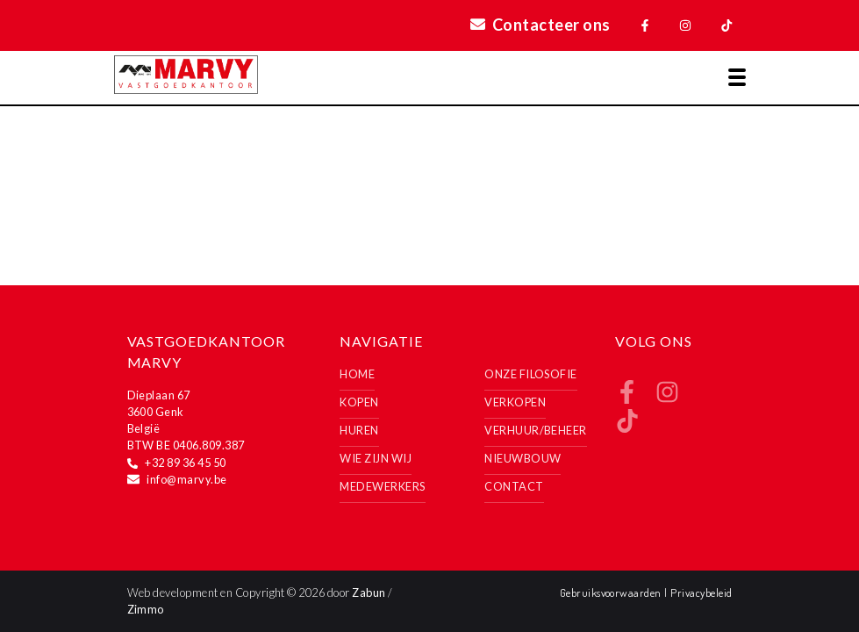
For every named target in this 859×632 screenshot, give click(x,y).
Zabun (368, 592)
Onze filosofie (530, 374)
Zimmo (145, 609)
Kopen (359, 402)
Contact (513, 486)
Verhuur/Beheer (535, 430)
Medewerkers (382, 486)
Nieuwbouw (522, 458)
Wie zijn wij (376, 458)
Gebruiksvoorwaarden (612, 592)
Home (357, 374)
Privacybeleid (701, 592)
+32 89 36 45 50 (185, 463)
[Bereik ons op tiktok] (627, 427)
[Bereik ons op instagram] (667, 398)
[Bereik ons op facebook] (627, 398)
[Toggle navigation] (737, 77)
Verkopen (515, 402)
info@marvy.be (186, 479)
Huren (359, 430)
